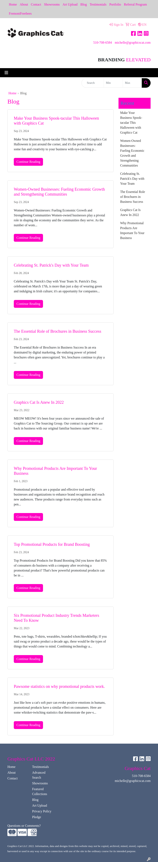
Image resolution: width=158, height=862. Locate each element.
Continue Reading (28, 161)
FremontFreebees (20, 13)
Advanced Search (38, 775)
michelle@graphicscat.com (133, 42)
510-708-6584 (102, 42)
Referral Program (135, 4)
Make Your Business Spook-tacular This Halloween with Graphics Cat (131, 122)
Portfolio (115, 4)
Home (13, 4)
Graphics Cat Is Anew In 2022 (39, 402)
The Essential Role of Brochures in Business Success (57, 331)
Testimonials (98, 4)
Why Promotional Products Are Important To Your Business (132, 230)
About (24, 4)
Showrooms (52, 4)
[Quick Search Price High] (132, 83)
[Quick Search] (92, 83)
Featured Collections (39, 791)
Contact (36, 4)
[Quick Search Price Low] (113, 83)
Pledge (36, 817)
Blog (83, 4)
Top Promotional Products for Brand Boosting (52, 544)
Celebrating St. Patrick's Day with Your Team (51, 265)
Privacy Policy (41, 811)
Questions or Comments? (24, 825)
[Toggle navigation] (6, 73)
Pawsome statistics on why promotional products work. (59, 686)
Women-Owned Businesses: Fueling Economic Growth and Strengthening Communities (132, 153)
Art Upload (70, 4)
